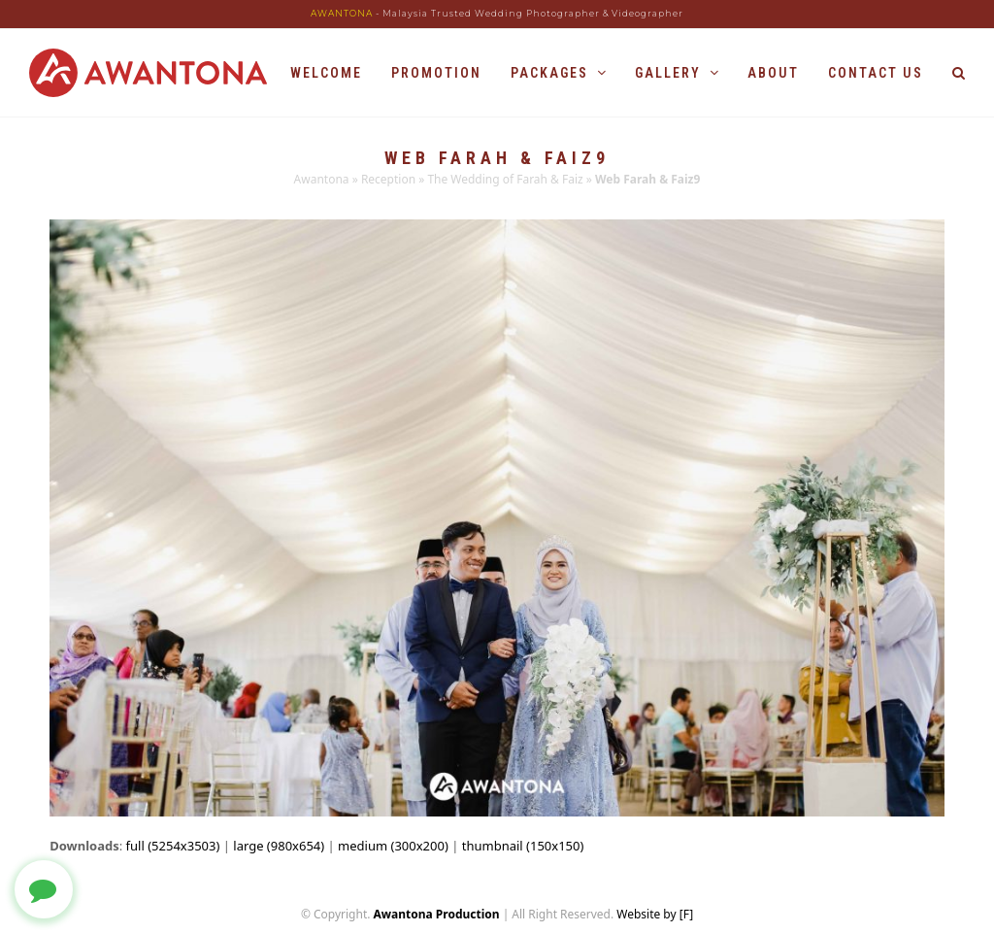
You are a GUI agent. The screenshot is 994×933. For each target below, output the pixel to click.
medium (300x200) (393, 845)
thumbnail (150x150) (523, 845)
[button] (958, 73)
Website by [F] (654, 914)
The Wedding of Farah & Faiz (504, 179)
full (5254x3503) (173, 845)
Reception (388, 179)
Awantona (321, 179)
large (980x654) (278, 845)
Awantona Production (437, 914)
